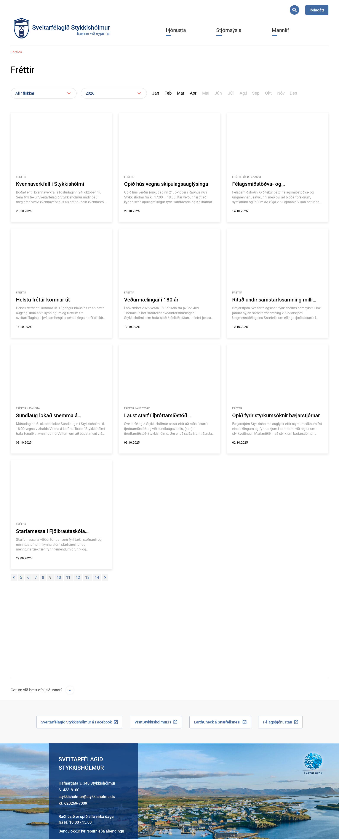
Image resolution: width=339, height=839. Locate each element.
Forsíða (16, 52)
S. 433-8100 (69, 790)
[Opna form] (70, 690)
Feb (168, 93)
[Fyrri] (14, 577)
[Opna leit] (294, 10)
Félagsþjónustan (277, 722)
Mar (180, 93)
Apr (193, 93)
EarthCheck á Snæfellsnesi (217, 722)
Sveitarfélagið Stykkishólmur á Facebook (76, 722)
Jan (155, 93)
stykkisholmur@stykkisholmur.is (87, 796)
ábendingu (115, 831)
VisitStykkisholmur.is (152, 722)
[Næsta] (105, 577)
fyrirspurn (89, 831)
